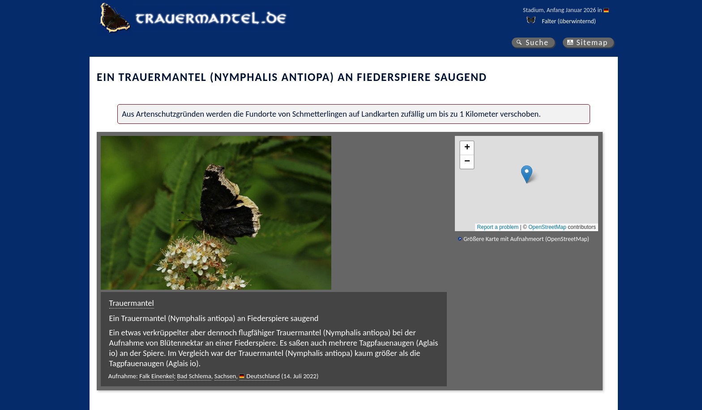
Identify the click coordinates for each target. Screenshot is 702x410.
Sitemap (592, 42)
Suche (537, 42)
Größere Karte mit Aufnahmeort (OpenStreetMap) (526, 239)
